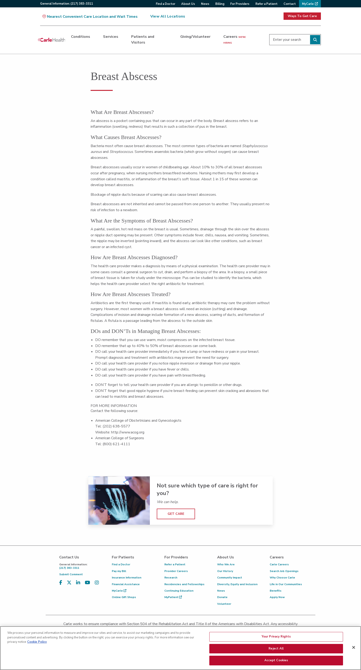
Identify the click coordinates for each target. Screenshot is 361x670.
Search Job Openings (284, 571)
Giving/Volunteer (195, 36)
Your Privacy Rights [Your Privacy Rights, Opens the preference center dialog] (276, 638)
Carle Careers (279, 564)
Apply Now (277, 597)
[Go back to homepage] (51, 39)
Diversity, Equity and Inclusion (237, 584)
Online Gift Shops (124, 597)
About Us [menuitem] (188, 4)
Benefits (275, 591)
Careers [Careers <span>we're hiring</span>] (234, 39)
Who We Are (226, 564)
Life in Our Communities (286, 584)
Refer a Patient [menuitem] (266, 4)
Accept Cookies (276, 662)
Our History (225, 571)
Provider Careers (176, 571)
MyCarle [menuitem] (308, 4)
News (221, 591)
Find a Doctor (121, 564)
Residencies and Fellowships (184, 584)
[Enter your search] (295, 39)
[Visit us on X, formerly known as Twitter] (69, 583)
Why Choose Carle (282, 577)
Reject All (276, 650)
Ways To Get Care (302, 16)
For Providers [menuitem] (239, 4)
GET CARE (176, 514)
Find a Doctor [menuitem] (165, 4)
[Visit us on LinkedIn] (78, 583)
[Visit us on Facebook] (60, 583)
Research (170, 577)
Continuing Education (178, 591)
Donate (222, 597)
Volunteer (224, 604)
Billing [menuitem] (219, 4)
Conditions (80, 36)
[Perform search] (315, 39)
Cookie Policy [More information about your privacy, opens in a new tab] (37, 643)
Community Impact (229, 577)
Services (110, 36)
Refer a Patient (174, 564)
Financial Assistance (126, 584)
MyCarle (119, 591)
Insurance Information (126, 577)
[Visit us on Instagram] (97, 583)
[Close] (354, 649)
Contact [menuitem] (290, 4)
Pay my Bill (119, 571)
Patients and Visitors (142, 39)
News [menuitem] (205, 4)
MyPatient (173, 597)
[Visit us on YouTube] (87, 583)
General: (66, 4)
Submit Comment (71, 574)
